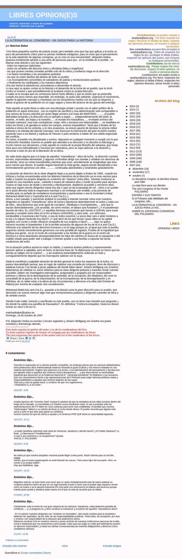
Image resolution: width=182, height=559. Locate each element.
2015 (133, 137)
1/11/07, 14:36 (21, 534)
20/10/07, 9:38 (21, 444)
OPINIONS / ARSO (169, 228)
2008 (133, 161)
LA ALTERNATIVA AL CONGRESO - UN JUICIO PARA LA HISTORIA (49, 40)
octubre (137, 175)
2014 (133, 140)
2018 (133, 127)
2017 (133, 130)
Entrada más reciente (14, 545)
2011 (133, 151)
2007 (133, 165)
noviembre (139, 172)
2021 (133, 116)
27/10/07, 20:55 (21, 495)
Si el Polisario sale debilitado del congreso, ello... (150, 200)
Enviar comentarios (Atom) (36, 552)
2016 (133, 134)
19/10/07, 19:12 (21, 419)
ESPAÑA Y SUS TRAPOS (146, 195)
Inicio (65, 545)
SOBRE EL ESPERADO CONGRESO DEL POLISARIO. (153, 212)
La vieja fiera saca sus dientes (148, 185)
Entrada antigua (112, 545)
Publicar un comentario (17, 540)
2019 (133, 123)
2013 (133, 144)
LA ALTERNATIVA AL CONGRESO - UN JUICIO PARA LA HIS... (154, 206)
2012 (133, 147)
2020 (133, 120)
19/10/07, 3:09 (21, 390)
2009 (133, 158)
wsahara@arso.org (142, 38)
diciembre (138, 168)
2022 (133, 113)
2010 (133, 154)
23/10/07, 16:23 (21, 470)
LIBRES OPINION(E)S (43, 15)
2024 (133, 106)
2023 (133, 109)
